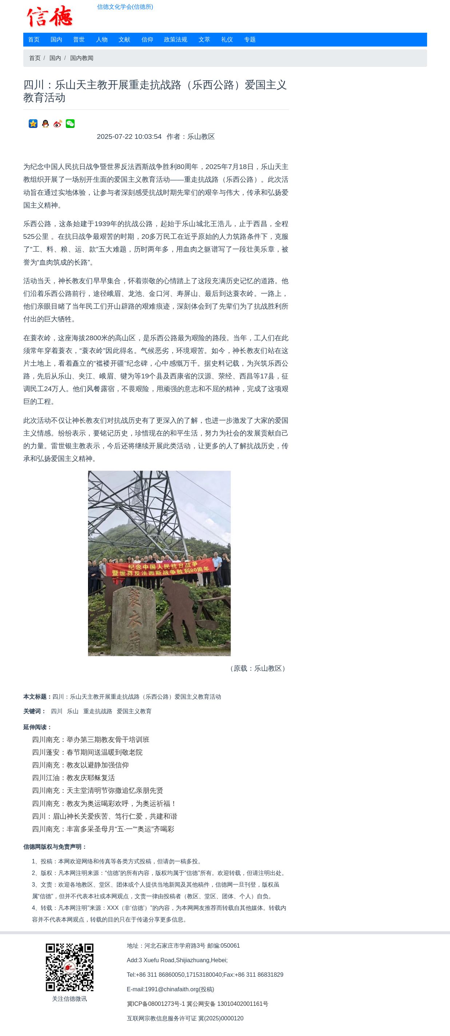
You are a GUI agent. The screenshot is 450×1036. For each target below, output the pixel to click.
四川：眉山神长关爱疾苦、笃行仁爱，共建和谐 (104, 816)
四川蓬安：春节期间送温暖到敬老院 (87, 752)
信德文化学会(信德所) (125, 7)
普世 (79, 39)
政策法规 (175, 39)
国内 (56, 39)
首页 (34, 39)
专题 (250, 39)
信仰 (147, 39)
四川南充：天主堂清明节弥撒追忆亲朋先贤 (97, 790)
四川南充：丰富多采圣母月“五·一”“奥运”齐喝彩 (103, 829)
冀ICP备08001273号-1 (156, 1004)
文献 (124, 39)
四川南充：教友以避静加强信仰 (80, 765)
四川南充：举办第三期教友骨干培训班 (91, 739)
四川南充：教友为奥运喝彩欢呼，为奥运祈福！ (104, 803)
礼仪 (227, 39)
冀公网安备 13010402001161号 (227, 1004)
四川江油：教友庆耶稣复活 (73, 778)
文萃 (204, 39)
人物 (102, 39)
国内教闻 (81, 58)
